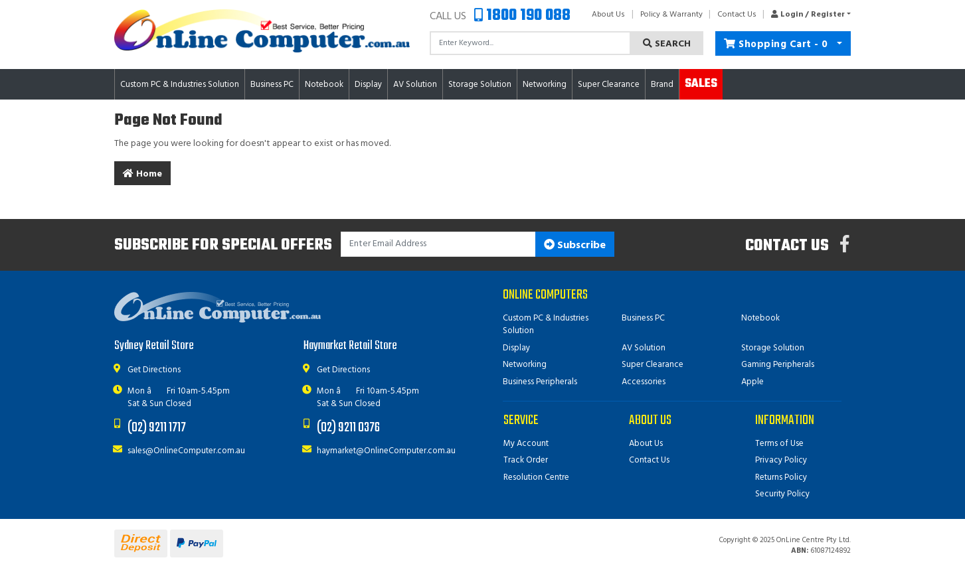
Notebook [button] (324, 85)
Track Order (525, 460)
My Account (526, 444)
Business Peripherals (540, 382)
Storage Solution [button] (479, 85)
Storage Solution (772, 348)
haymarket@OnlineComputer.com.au (386, 451)
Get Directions (154, 370)
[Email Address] (439, 244)
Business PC (643, 318)
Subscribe (575, 245)
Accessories (643, 382)
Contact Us (736, 14)
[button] (807, 14)
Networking (525, 365)
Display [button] (368, 85)
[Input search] (531, 43)
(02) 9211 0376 (348, 428)
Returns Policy (781, 477)
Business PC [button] (272, 85)
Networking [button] (545, 85)
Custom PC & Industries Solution (545, 324)
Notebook (760, 318)
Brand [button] (662, 85)
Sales (701, 84)
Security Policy (782, 494)
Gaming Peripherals (777, 365)
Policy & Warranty (671, 14)
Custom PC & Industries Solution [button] (179, 85)
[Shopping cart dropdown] (839, 43)
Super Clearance (609, 85)
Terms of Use (779, 444)
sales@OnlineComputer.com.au (186, 451)
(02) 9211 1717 (157, 428)
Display (516, 348)
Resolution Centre (536, 477)
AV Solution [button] (415, 85)
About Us (608, 14)
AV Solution (643, 348)
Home (142, 174)
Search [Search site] (667, 44)
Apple (752, 382)
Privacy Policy (781, 460)
